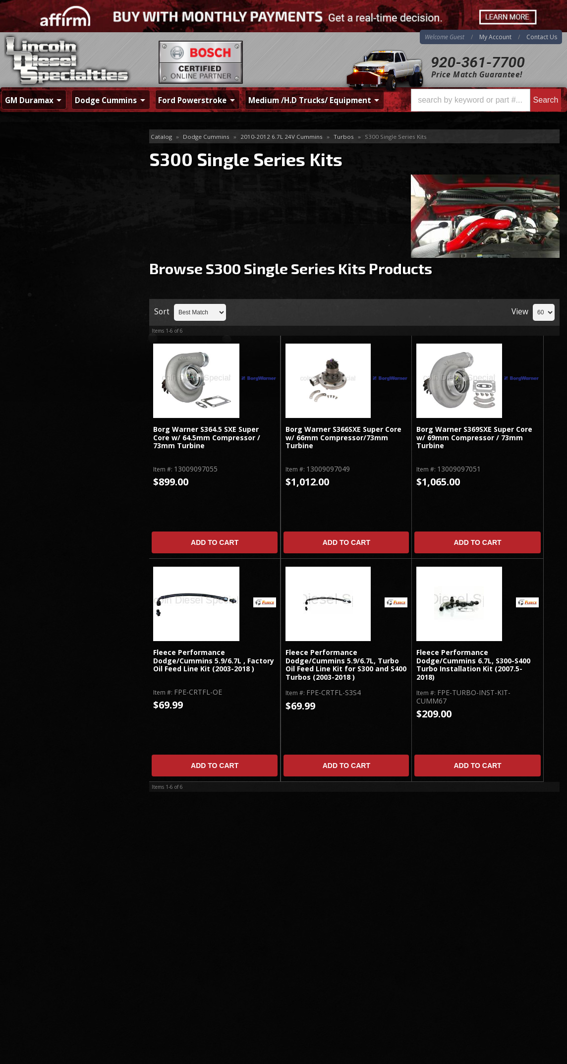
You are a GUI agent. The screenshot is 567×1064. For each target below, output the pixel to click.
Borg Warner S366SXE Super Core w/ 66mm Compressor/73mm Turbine (343, 437)
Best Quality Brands (62, 336)
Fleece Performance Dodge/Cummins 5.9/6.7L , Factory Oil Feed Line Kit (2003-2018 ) (213, 661)
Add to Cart (214, 542)
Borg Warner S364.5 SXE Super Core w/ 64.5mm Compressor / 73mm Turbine (206, 437)
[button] (486, 100)
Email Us (42, 418)
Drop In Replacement (49, 169)
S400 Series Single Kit (49, 217)
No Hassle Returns (60, 364)
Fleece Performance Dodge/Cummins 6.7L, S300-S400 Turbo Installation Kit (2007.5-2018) (473, 665)
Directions (53, 949)
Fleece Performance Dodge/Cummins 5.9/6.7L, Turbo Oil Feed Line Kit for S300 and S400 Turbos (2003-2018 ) (345, 665)
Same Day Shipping (61, 307)
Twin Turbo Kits (40, 233)
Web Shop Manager (535, 1053)
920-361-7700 (478, 62)
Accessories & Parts (47, 153)
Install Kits (31, 185)
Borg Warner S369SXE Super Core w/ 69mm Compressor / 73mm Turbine (474, 437)
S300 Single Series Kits (54, 201)
